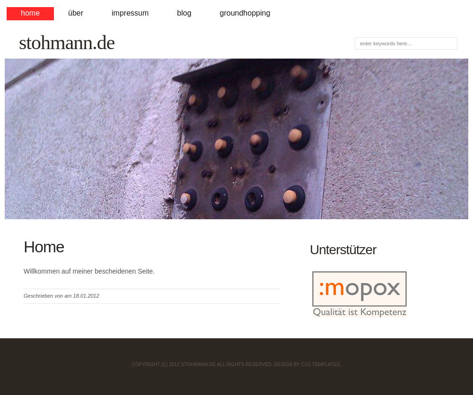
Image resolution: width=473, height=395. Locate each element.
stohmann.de (66, 42)
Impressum (130, 13)
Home (30, 13)
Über (75, 13)
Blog (184, 13)
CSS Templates (320, 364)
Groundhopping (245, 13)
